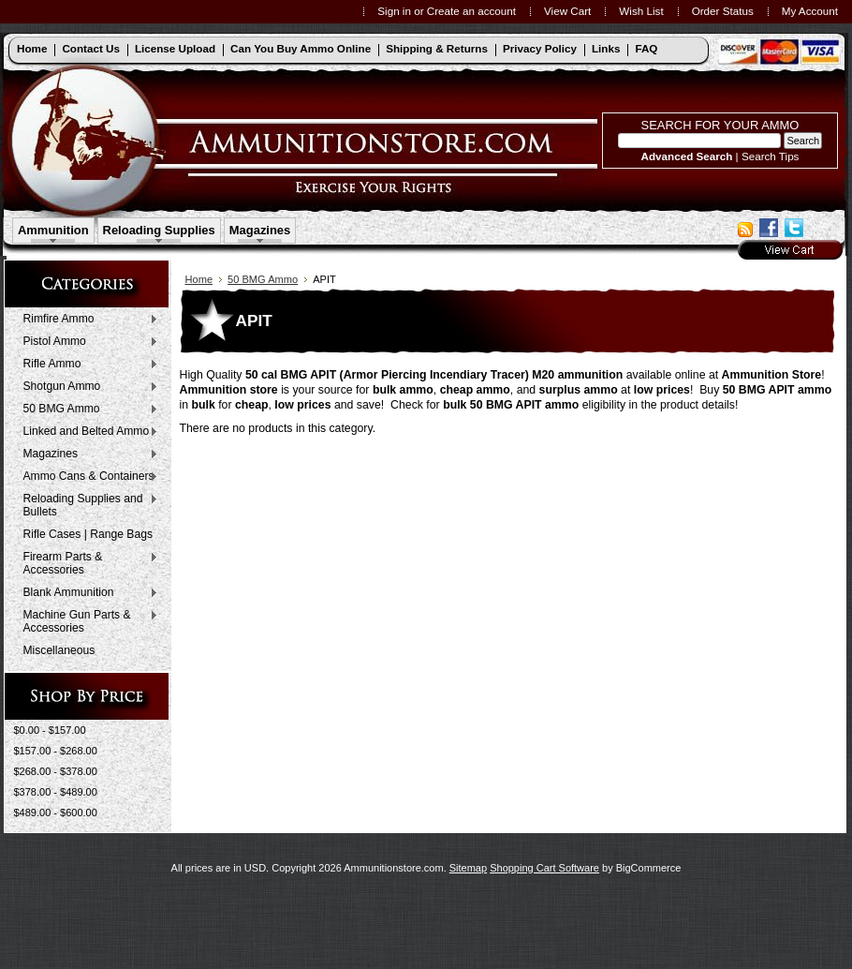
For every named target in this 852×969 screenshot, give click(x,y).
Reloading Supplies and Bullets (86, 505)
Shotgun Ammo (86, 387)
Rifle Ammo (86, 364)
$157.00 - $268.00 (55, 750)
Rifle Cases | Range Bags (88, 534)
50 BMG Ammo (86, 409)
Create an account (471, 11)
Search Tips (771, 156)
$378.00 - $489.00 (55, 792)
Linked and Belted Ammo (86, 432)
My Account (810, 11)
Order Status (723, 11)
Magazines (260, 230)
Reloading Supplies (159, 230)
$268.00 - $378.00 (55, 771)
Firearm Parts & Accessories (86, 563)
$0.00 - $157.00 (50, 730)
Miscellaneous (59, 650)
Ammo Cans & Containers (86, 477)
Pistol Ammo (86, 342)
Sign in (394, 11)
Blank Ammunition (86, 593)
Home (199, 279)
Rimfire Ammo (86, 319)
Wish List (641, 11)
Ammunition (53, 230)
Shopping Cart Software (544, 867)
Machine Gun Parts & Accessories (86, 621)
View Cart (567, 11)
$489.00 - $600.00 (55, 812)
